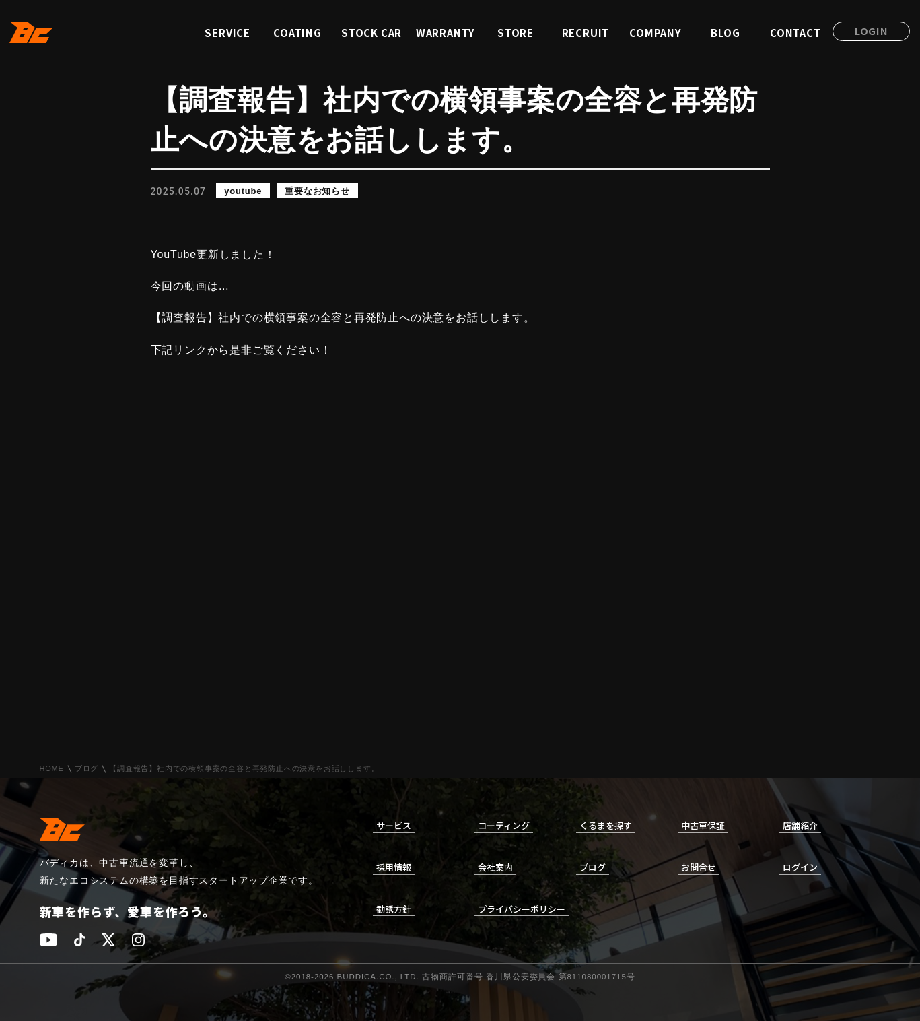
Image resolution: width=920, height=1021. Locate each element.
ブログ (86, 768)
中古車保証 (703, 825)
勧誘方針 (393, 908)
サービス (393, 825)
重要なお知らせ (317, 191)
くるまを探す (605, 825)
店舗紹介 (800, 825)
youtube (243, 191)
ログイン (800, 867)
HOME (52, 768)
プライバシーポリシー (521, 908)
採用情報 (393, 867)
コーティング (504, 825)
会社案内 (495, 867)
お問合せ (698, 867)
